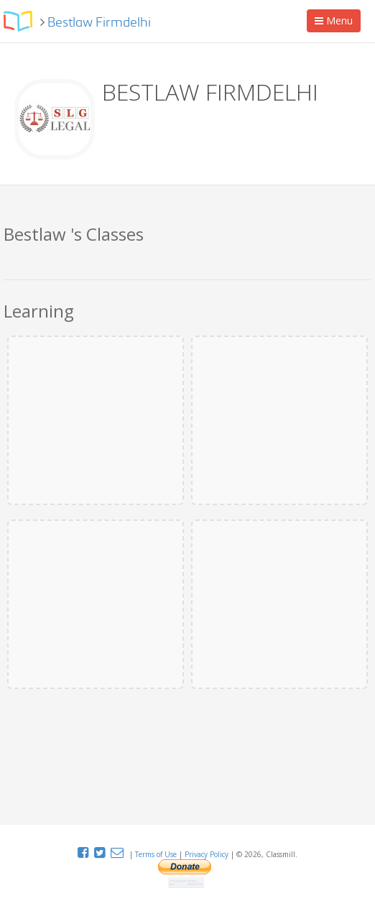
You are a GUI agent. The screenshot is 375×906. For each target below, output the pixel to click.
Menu (337, 22)
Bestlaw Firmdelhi (99, 22)
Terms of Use (157, 854)
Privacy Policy (208, 854)
